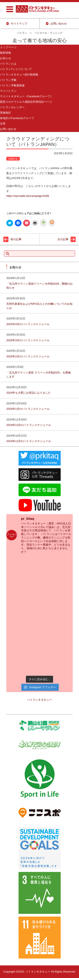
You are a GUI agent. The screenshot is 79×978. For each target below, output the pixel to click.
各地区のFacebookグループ (17, 118)
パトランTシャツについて (16, 69)
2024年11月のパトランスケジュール (28, 441)
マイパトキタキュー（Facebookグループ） (26, 96)
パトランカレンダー (12, 107)
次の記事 (63, 239)
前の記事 (16, 239)
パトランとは (8, 63)
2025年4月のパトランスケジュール (28, 324)
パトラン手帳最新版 (12, 85)
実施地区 (5, 112)
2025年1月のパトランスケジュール (28, 408)
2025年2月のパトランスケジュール (28, 356)
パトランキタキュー (39, 699)
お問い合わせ (8, 129)
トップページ (8, 47)
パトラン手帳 (8, 80)
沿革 (2, 123)
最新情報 (5, 52)
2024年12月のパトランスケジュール (28, 425)
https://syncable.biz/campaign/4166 (27, 195)
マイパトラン (8, 90)
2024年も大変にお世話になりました (28, 392)
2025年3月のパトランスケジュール (28, 340)
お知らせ (5, 58)
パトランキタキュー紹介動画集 (19, 74)
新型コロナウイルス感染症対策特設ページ (26, 101)
